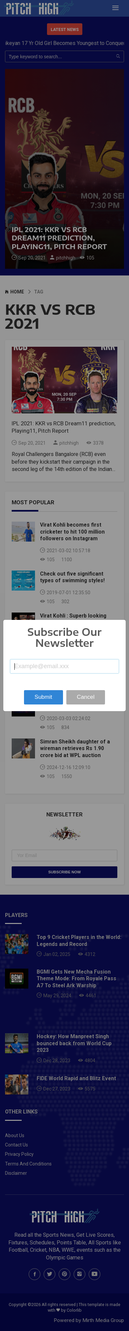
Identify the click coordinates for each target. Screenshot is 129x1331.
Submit (43, 697)
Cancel (86, 697)
